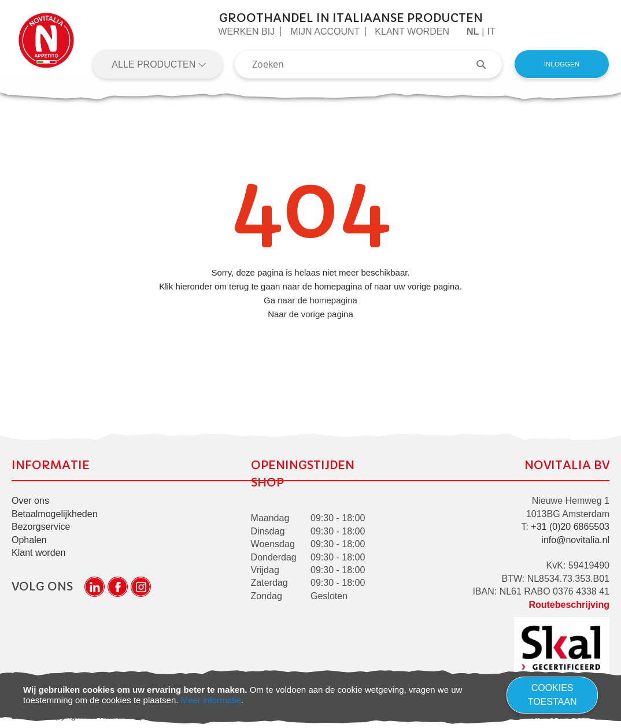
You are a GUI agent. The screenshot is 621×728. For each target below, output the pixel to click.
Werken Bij (246, 31)
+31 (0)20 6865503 (570, 527)
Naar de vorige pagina (310, 314)
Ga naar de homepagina (310, 300)
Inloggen (561, 64)
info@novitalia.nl (575, 540)
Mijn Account (325, 31)
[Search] (486, 64)
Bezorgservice (41, 527)
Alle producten (155, 64)
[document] (310, 695)
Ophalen (29, 540)
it (491, 31)
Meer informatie (211, 700)
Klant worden (412, 31)
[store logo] (46, 45)
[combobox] (368, 64)
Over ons (30, 501)
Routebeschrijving (568, 605)
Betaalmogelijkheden (55, 514)
